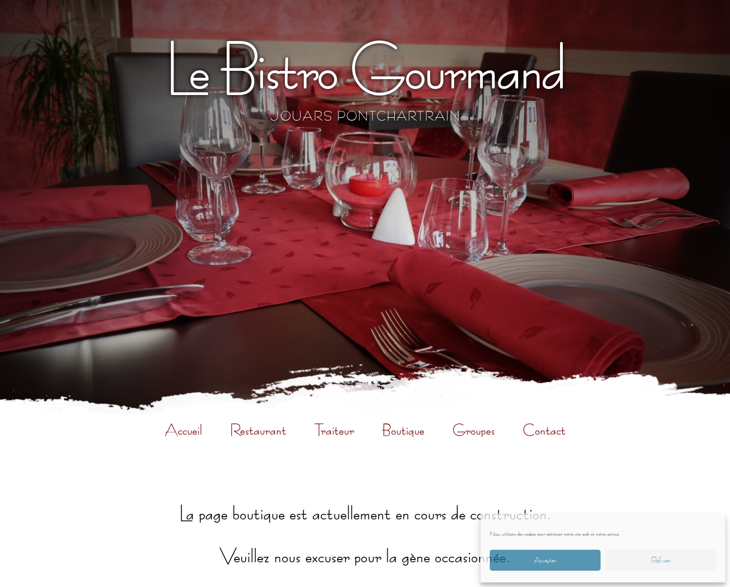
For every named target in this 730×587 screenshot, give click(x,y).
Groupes (474, 430)
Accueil (183, 430)
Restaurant (258, 430)
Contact (544, 430)
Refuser (660, 560)
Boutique (403, 430)
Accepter (545, 560)
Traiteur (334, 430)
